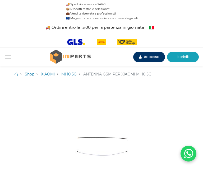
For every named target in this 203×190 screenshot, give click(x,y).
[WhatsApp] (188, 154)
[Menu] (8, 57)
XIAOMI (48, 74)
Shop (29, 74)
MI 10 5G (69, 74)
